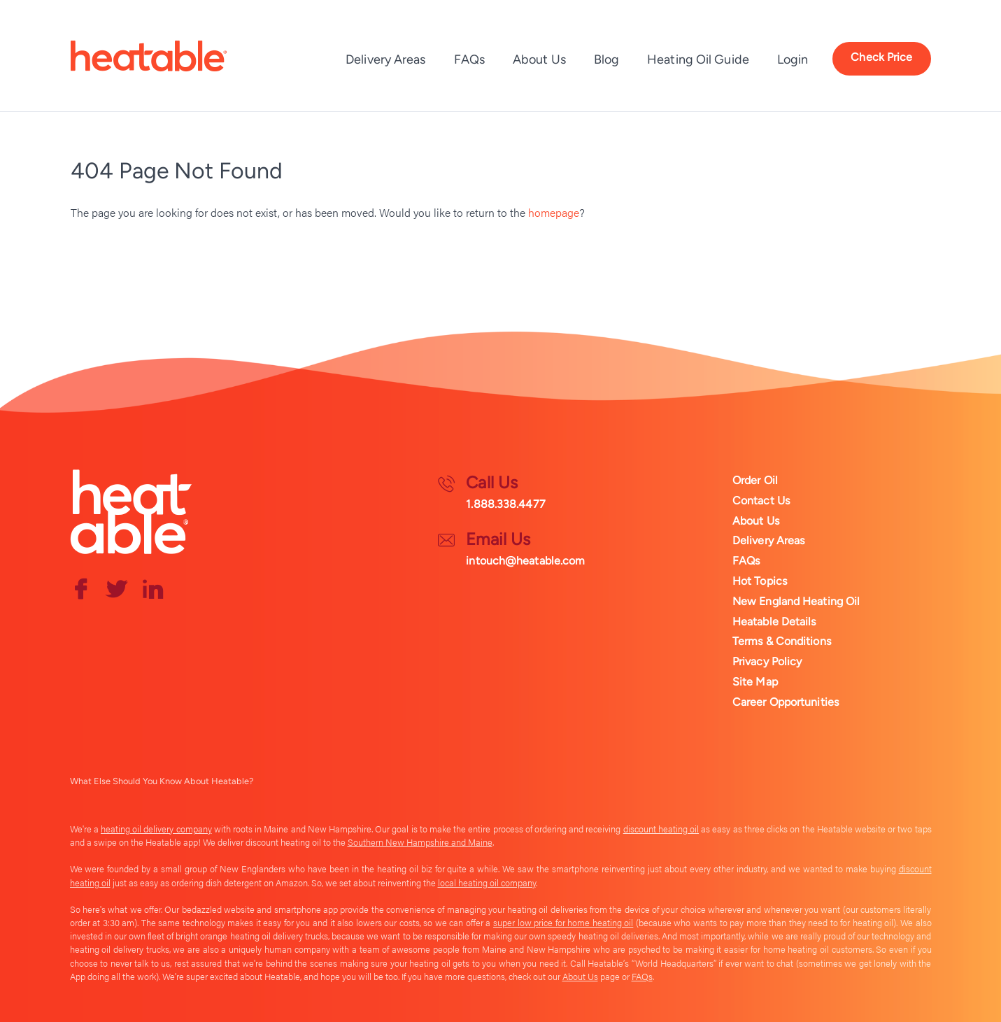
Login (793, 59)
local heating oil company (487, 882)
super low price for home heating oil (563, 922)
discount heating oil (661, 829)
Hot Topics (759, 581)
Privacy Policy (767, 661)
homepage (553, 212)
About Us (539, 59)
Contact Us (761, 500)
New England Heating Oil (796, 601)
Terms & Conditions (781, 641)
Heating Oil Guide (698, 59)
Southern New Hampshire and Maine (420, 842)
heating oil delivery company (156, 829)
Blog (606, 59)
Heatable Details (774, 621)
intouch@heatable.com (525, 560)
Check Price (881, 57)
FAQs (469, 59)
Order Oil (755, 480)
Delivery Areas (385, 59)
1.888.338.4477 (505, 504)
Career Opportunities (785, 702)
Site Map (755, 681)
